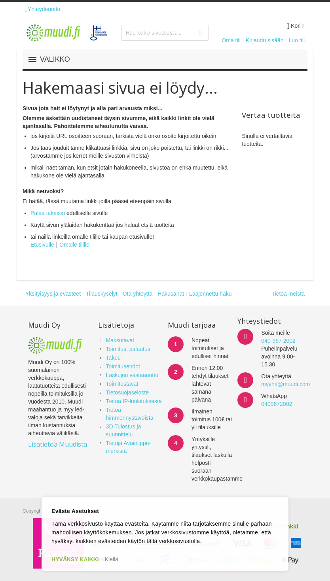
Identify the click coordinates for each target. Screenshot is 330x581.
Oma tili (231, 40)
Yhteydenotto (42, 9)
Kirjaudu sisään (265, 40)
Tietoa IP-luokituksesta (134, 401)
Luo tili (297, 40)
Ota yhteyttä (137, 293)
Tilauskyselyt (102, 293)
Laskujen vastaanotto (132, 375)
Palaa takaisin (47, 213)
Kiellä (111, 559)
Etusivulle (42, 244)
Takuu (113, 358)
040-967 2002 (278, 341)
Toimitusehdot (123, 366)
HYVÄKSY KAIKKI (75, 559)
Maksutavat (120, 340)
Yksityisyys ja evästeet (53, 293)
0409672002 (276, 404)
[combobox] (165, 33)
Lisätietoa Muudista (57, 444)
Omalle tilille (74, 244)
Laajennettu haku (210, 293)
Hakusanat (170, 293)
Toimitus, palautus (128, 349)
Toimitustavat (122, 384)
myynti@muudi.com (285, 384)
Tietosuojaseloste (127, 392)
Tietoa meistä (288, 293)
